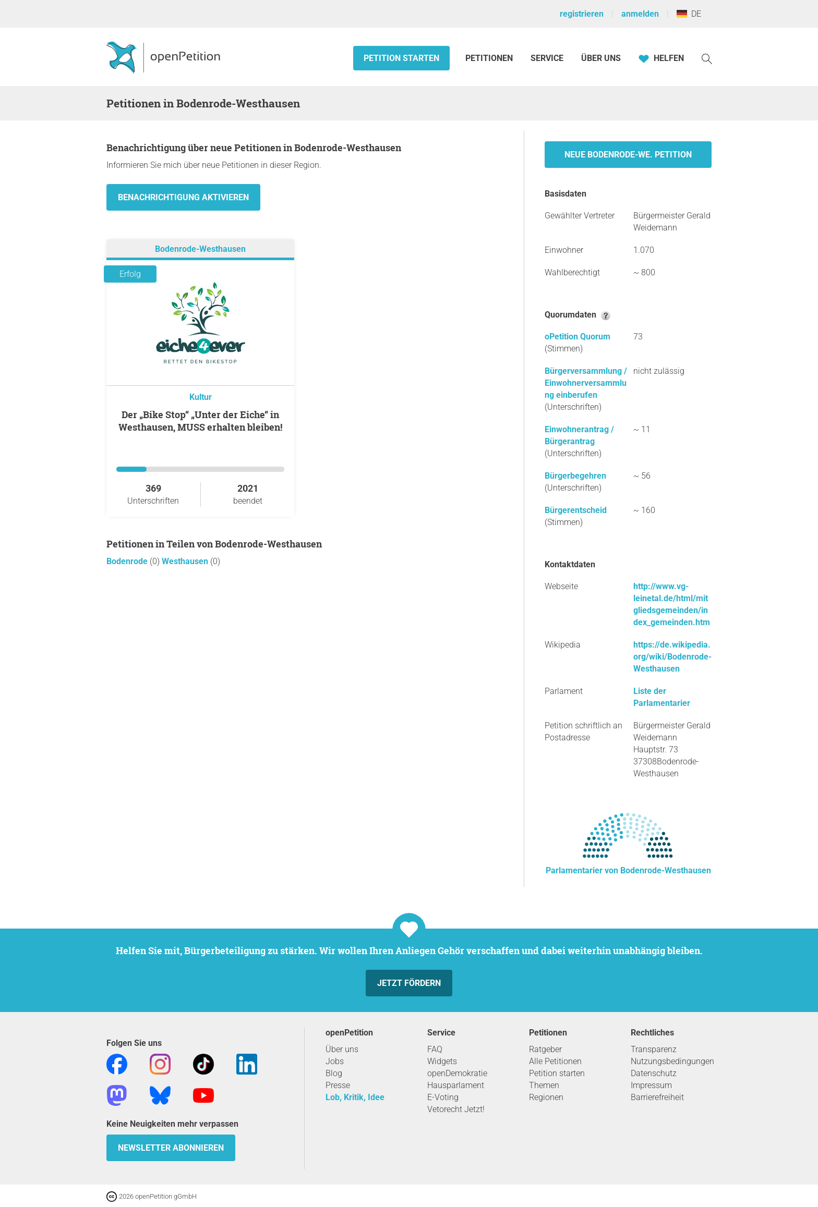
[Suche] (707, 58)
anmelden (640, 14)
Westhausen (186, 561)
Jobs (335, 1061)
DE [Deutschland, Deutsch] (689, 14)
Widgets (442, 1061)
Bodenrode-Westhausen (200, 249)
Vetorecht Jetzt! (456, 1109)
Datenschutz (654, 1073)
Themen (544, 1085)
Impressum (651, 1085)
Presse (338, 1085)
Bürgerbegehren (575, 476)
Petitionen (490, 58)
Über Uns (601, 58)
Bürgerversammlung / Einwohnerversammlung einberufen (586, 383)
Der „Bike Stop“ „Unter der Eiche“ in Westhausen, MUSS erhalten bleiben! (200, 420)
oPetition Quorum (577, 337)
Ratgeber (545, 1049)
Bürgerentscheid (576, 510)
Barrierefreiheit (657, 1097)
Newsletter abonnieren (171, 1148)
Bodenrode (128, 561)
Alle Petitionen (555, 1061)
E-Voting (443, 1097)
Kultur (200, 397)
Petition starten (401, 58)
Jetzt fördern (409, 983)
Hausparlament (455, 1085)
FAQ (434, 1049)
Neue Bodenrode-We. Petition (628, 155)
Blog (334, 1073)
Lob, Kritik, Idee (355, 1097)
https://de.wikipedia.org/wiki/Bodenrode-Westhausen (672, 657)
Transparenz (654, 1049)
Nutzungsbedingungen (672, 1061)
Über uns (342, 1049)
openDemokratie (457, 1073)
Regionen (546, 1097)
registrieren (582, 14)
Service (547, 58)
